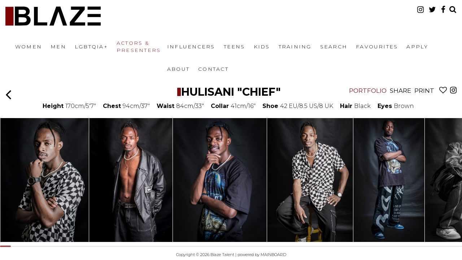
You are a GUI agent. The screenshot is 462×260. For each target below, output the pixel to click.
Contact (213, 69)
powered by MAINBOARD (261, 254)
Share (400, 90)
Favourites (377, 46)
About (178, 69)
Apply (417, 46)
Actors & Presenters (139, 46)
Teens (234, 46)
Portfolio (368, 90)
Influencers (191, 46)
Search (333, 46)
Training (295, 46)
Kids (262, 46)
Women (28, 46)
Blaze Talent (53, 16)
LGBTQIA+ (91, 46)
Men (58, 46)
